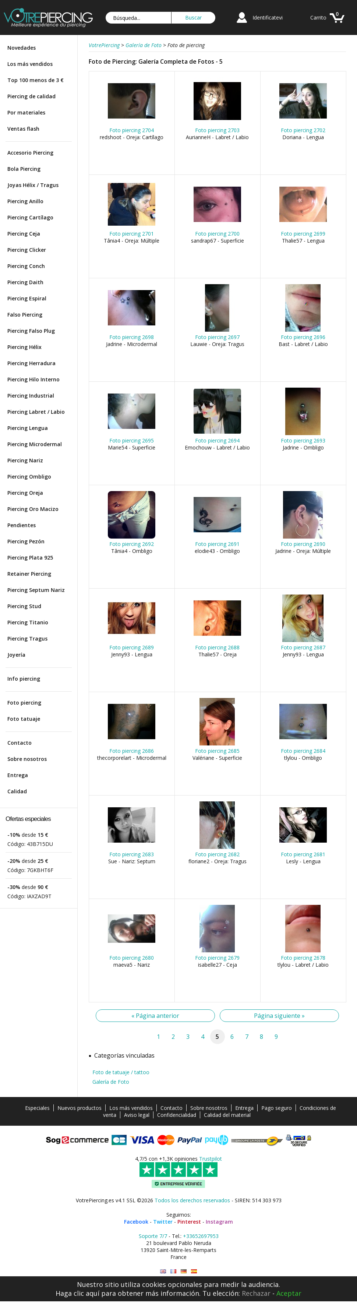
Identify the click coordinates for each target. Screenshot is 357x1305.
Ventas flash (23, 128)
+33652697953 (201, 1235)
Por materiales (26, 112)
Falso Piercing (24, 314)
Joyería (16, 654)
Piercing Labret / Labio (36, 411)
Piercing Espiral (26, 298)
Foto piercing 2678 (303, 957)
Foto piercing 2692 (131, 543)
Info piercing (23, 678)
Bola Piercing (23, 168)
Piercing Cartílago (30, 217)
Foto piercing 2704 (131, 130)
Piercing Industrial (30, 395)
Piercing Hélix (24, 346)
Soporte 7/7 (153, 1235)
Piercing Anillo (25, 201)
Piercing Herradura (31, 363)
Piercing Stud (24, 606)
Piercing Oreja (25, 492)
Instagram (219, 1221)
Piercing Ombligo (29, 476)
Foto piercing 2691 (217, 543)
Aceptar (288, 1293)
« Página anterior (155, 1016)
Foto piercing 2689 (131, 647)
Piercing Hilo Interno (33, 379)
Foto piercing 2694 (217, 440)
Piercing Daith (25, 282)
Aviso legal (136, 1114)
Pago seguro (276, 1107)
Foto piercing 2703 (217, 130)
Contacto (19, 742)
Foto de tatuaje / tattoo (120, 1072)
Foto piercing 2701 (131, 233)
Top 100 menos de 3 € (35, 80)
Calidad (17, 791)
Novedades (21, 47)
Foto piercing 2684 (303, 750)
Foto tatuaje (23, 718)
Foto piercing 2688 (217, 647)
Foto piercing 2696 (303, 337)
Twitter (163, 1221)
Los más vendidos (30, 63)
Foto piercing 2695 (131, 440)
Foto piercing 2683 (131, 854)
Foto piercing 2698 (131, 337)
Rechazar (256, 1293)
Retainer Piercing (29, 573)
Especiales (37, 1107)
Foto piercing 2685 (217, 750)
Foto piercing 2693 (303, 440)
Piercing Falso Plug (31, 330)
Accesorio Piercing (30, 152)
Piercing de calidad (31, 96)
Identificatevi (267, 17)
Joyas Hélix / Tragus (33, 184)
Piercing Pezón (26, 541)
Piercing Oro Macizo (33, 508)
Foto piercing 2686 (131, 750)
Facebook (136, 1221)
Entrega (17, 775)
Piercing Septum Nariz (36, 589)
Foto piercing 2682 (217, 854)
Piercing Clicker (26, 249)
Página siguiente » (279, 1016)
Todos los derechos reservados (192, 1200)
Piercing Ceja (23, 233)
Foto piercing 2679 (217, 957)
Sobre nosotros (27, 758)
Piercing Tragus (27, 638)
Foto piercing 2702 (303, 130)
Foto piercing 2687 (303, 647)
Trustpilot (210, 1158)
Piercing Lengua (27, 427)
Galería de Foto (110, 1081)
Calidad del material (227, 1114)
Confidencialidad (176, 1114)
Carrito (318, 17)
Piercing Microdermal (34, 444)
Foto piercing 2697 (217, 337)
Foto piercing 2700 (217, 233)
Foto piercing (24, 702)
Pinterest (189, 1221)
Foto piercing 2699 (303, 233)
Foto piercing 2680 (131, 957)
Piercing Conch (26, 265)
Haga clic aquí (77, 1293)
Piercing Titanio (27, 622)
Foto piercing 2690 (303, 543)
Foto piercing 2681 (303, 854)
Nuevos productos (79, 1107)
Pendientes (21, 525)
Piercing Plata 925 (30, 557)
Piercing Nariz (25, 460)
